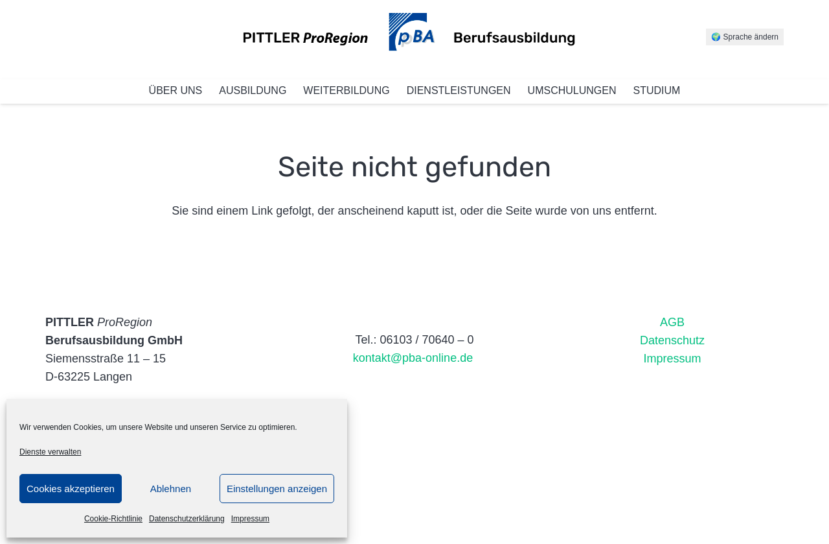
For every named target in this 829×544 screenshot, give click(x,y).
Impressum (250, 518)
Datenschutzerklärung (187, 518)
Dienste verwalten (50, 451)
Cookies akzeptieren (71, 488)
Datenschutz (672, 340)
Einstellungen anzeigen (277, 488)
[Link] (414, 39)
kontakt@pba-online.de (414, 357)
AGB (672, 322)
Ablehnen (170, 488)
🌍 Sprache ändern (744, 36)
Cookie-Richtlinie (113, 518)
